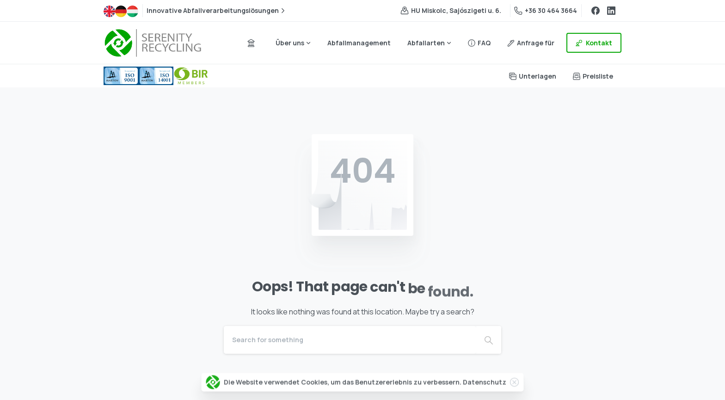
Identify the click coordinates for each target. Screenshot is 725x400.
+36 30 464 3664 (545, 10)
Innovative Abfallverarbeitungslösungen (217, 10)
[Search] (350, 340)
